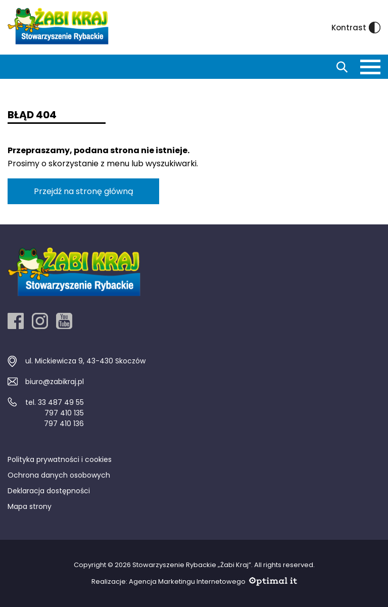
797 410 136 (64, 423)
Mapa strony (30, 506)
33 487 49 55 (61, 402)
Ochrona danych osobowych (59, 475)
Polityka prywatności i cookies (60, 459)
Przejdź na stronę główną (83, 191)
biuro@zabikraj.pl (54, 382)
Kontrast (355, 27)
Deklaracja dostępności (49, 491)
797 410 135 (64, 413)
